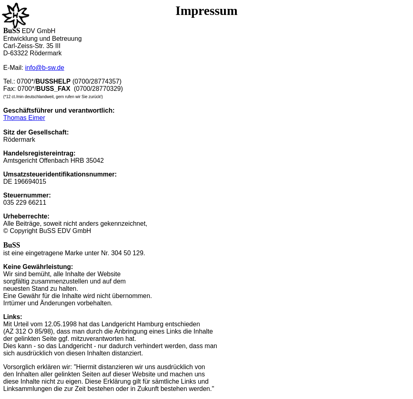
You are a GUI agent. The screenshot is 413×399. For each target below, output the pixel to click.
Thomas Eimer (24, 117)
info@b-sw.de (44, 67)
